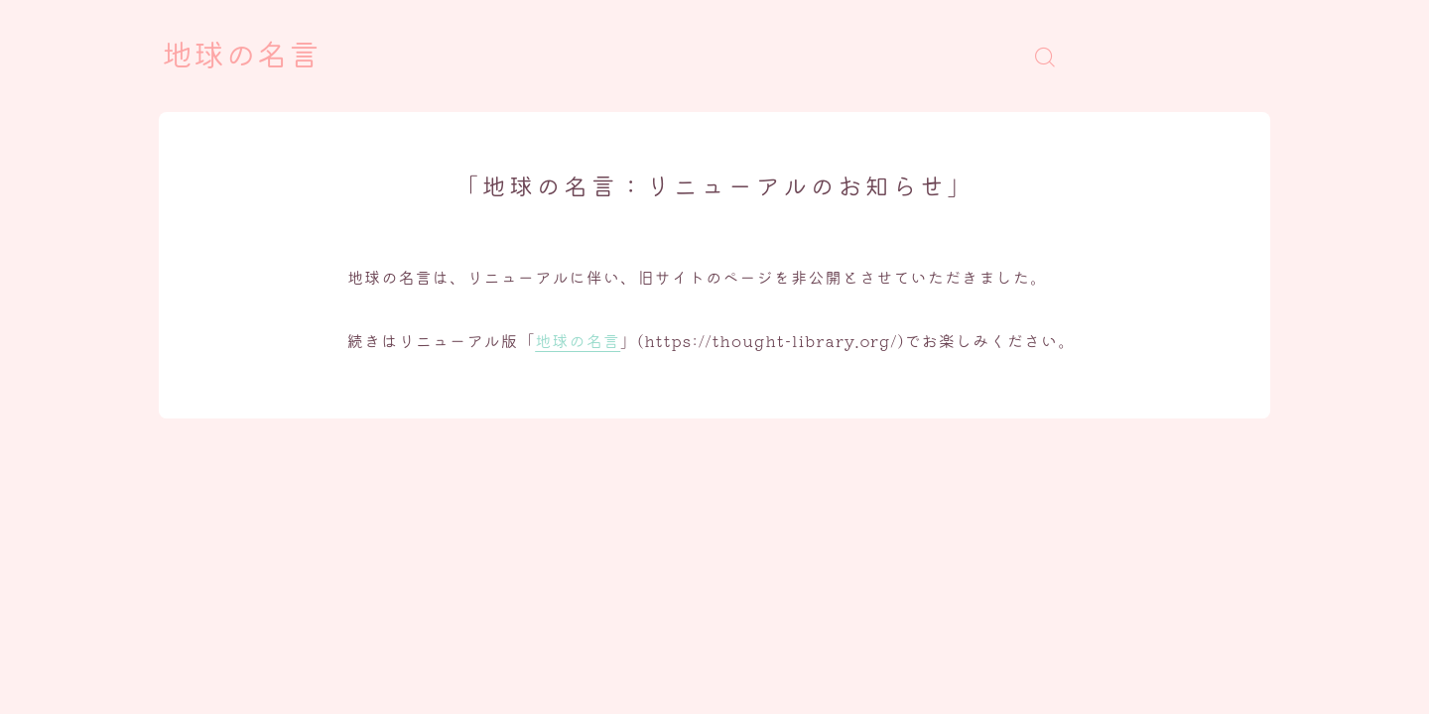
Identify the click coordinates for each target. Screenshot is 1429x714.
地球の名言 (241, 56)
